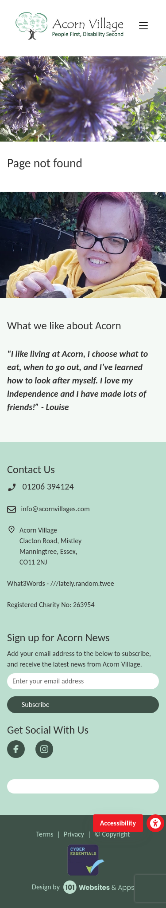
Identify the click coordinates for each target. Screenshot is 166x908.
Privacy (74, 834)
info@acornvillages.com (48, 509)
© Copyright (112, 834)
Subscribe (36, 704)
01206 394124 (40, 486)
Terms (45, 834)
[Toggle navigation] (143, 26)
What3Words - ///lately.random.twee (60, 583)
